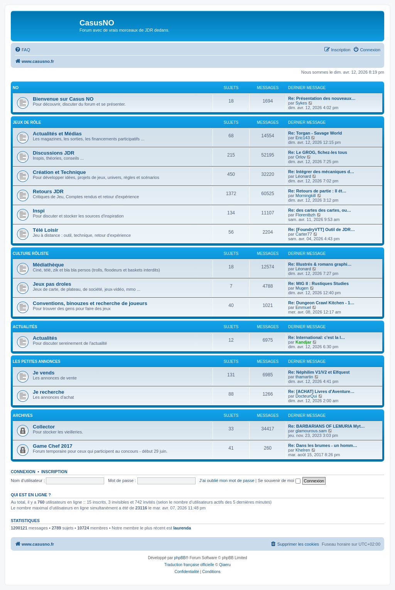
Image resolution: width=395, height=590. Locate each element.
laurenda (182, 528)
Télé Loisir (45, 230)
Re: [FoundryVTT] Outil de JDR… (321, 229)
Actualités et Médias (57, 134)
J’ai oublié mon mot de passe (226, 480)
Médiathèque (48, 265)
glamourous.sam (311, 430)
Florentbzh (305, 214)
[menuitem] (22, 49)
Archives (23, 415)
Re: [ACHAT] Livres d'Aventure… (321, 391)
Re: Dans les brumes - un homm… (322, 445)
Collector (44, 427)
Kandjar (303, 342)
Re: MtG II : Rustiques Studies (318, 283)
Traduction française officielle (189, 565)
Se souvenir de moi (279, 480)
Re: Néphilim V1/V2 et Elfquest (319, 372)
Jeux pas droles (52, 284)
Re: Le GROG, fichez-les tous (317, 152)
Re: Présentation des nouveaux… (322, 98)
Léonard (303, 176)
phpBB (180, 558)
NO (16, 88)
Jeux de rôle (27, 122)
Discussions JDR (53, 153)
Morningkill (305, 195)
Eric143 (302, 137)
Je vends (43, 373)
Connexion (23, 471)
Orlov (300, 157)
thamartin (304, 376)
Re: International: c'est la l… (316, 337)
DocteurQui (306, 396)
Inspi (39, 211)
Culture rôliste (31, 253)
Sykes (301, 103)
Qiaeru (225, 565)
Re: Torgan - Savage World (315, 133)
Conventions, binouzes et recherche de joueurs (90, 303)
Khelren (302, 450)
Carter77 (303, 234)
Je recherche (48, 392)
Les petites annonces (37, 361)
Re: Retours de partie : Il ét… (317, 191)
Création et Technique (59, 172)
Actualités (25, 327)
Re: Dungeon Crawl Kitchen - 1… (321, 302)
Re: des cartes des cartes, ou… (319, 210)
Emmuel (303, 307)
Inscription (54, 471)
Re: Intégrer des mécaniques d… (321, 171)
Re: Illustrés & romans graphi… (319, 264)
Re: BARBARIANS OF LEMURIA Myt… (326, 426)
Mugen (302, 288)
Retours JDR (48, 191)
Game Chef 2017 (53, 446)
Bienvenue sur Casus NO (63, 99)
